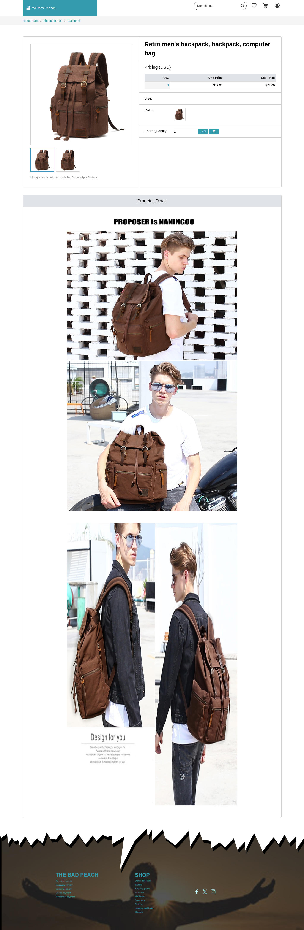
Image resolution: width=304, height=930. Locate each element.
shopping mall (53, 20)
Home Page (31, 20)
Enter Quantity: (156, 131)
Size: (148, 98)
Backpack (74, 20)
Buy (203, 131)
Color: (149, 110)
